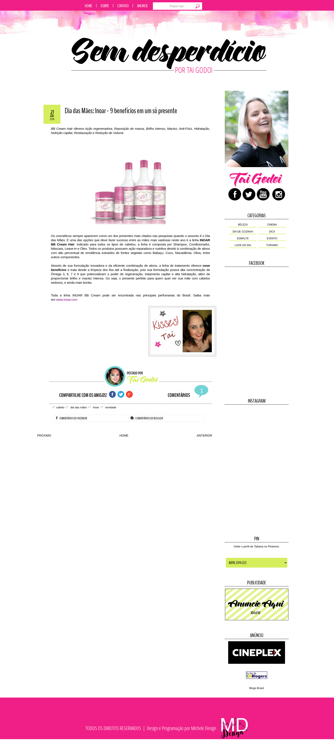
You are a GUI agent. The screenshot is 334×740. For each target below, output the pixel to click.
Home (88, 6)
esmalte (243, 238)
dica (272, 231)
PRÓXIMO (44, 435)
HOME (123, 435)
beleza (243, 224)
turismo (272, 245)
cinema (272, 224)
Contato (123, 6)
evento (272, 238)
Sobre (105, 6)
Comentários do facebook (71, 418)
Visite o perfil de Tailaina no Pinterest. (256, 546)
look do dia (243, 245)
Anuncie (142, 6)
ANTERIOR (204, 435)
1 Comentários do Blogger (147, 418)
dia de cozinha (243, 231)
